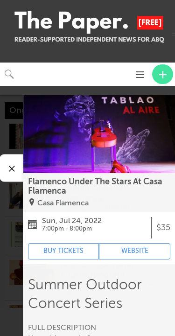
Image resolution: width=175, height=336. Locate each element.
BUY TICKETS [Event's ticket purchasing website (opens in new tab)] (63, 250)
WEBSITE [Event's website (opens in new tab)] (134, 250)
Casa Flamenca (63, 203)
